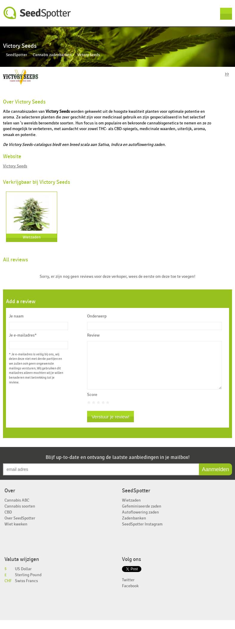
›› (227, 73)
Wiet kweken (15, 533)
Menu (226, 14)
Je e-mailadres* (23, 335)
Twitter (128, 588)
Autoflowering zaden (140, 521)
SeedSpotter (37, 13)
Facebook (130, 594)
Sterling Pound (28, 583)
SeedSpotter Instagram (142, 533)
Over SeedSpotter (19, 527)
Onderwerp (96, 316)
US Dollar (23, 577)
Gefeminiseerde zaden (141, 515)
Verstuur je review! (110, 425)
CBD (8, 521)
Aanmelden (215, 478)
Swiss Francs (26, 589)
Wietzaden (32, 237)
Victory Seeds (15, 166)
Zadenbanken (134, 527)
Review (93, 335)
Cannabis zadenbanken (52, 55)
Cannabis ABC (16, 509)
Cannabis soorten (19, 515)
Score (92, 403)
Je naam (16, 316)
